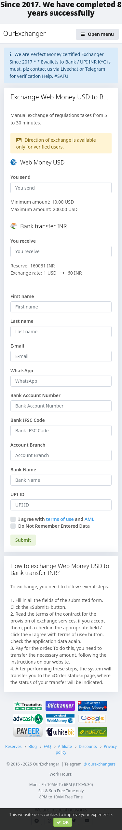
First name (22, 296)
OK (63, 822)
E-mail (17, 346)
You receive (23, 241)
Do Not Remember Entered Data (54, 526)
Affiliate (65, 746)
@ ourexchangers (99, 764)
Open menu (97, 34)
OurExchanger (24, 33)
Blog (32, 746)
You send (20, 177)
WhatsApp (21, 370)
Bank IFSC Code (27, 420)
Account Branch (27, 445)
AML (89, 519)
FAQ (47, 746)
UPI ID (17, 494)
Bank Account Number (35, 395)
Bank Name (23, 469)
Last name (22, 321)
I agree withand (56, 519)
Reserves (13, 746)
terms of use (60, 519)
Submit (23, 540)
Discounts (88, 746)
